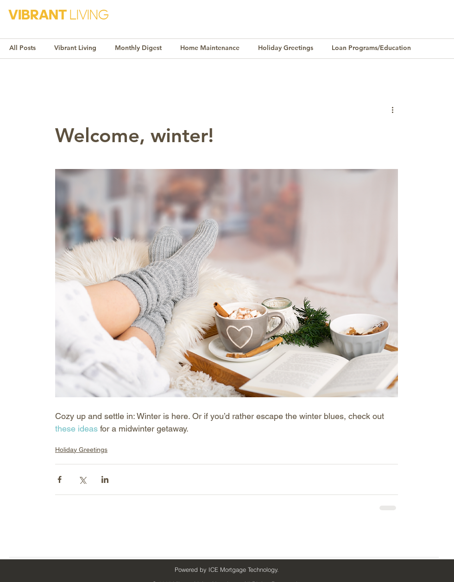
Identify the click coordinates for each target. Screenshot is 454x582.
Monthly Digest (138, 48)
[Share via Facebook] (59, 479)
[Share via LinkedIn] (105, 479)
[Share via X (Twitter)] (82, 479)
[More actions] (392, 109)
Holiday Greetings (285, 48)
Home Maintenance (210, 48)
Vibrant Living (75, 48)
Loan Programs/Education (371, 48)
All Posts (22, 48)
